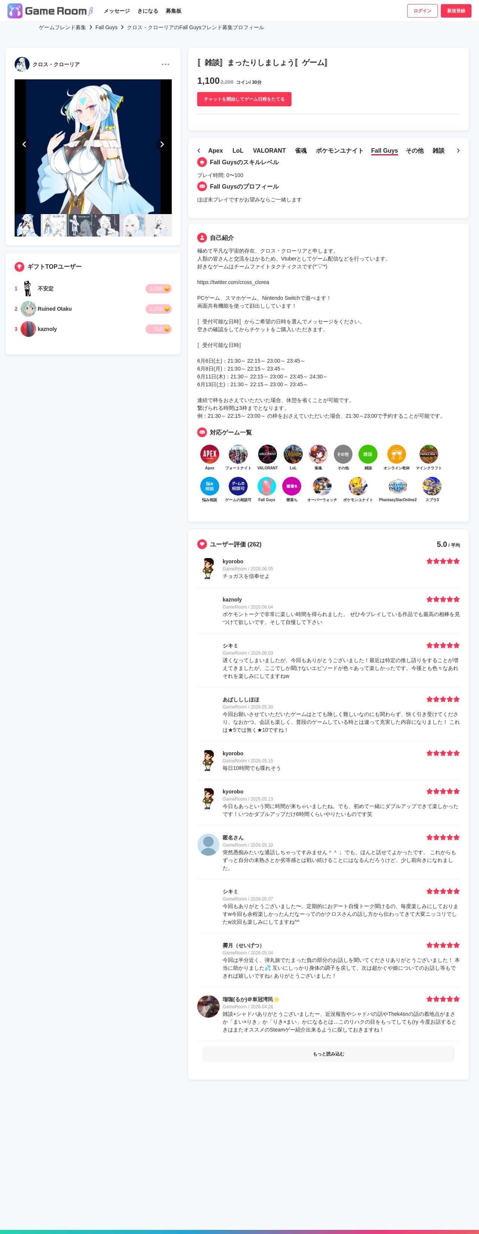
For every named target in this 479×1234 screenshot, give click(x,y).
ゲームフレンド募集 (62, 27)
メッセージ (117, 11)
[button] (24, 144)
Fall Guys (106, 27)
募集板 (173, 11)
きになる (147, 11)
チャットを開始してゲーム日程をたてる (244, 99)
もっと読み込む (328, 1096)
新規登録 (456, 10)
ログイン (422, 10)
